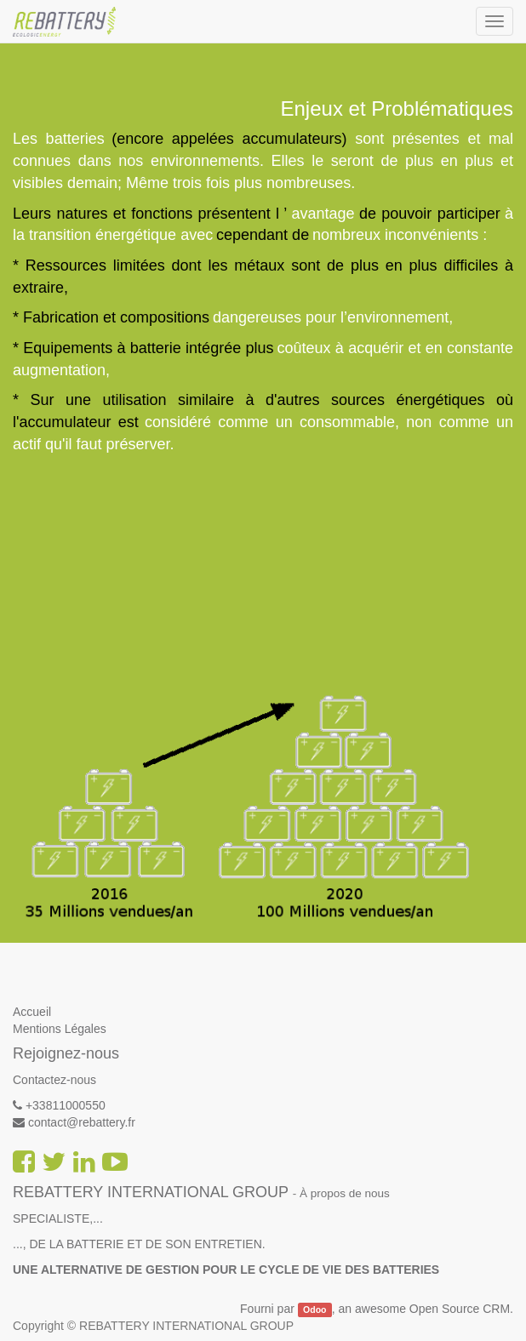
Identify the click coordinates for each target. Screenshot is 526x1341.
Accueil (32, 1012)
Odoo (314, 1309)
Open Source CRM (459, 1308)
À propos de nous (345, 1193)
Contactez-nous (54, 1080)
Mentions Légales (59, 1029)
